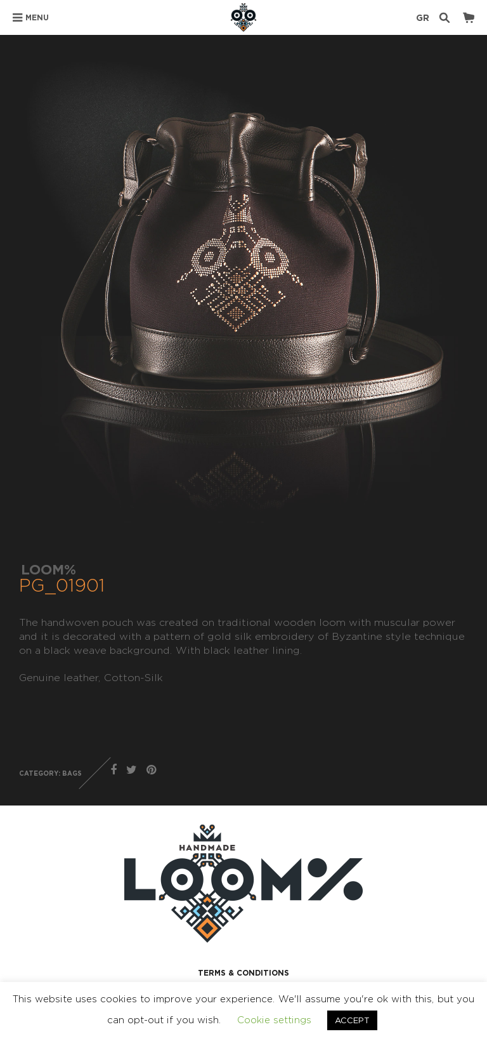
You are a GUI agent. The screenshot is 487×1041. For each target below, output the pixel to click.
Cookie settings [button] (274, 1019)
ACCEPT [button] (352, 1020)
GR (422, 17)
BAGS (72, 773)
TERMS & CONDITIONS (243, 973)
